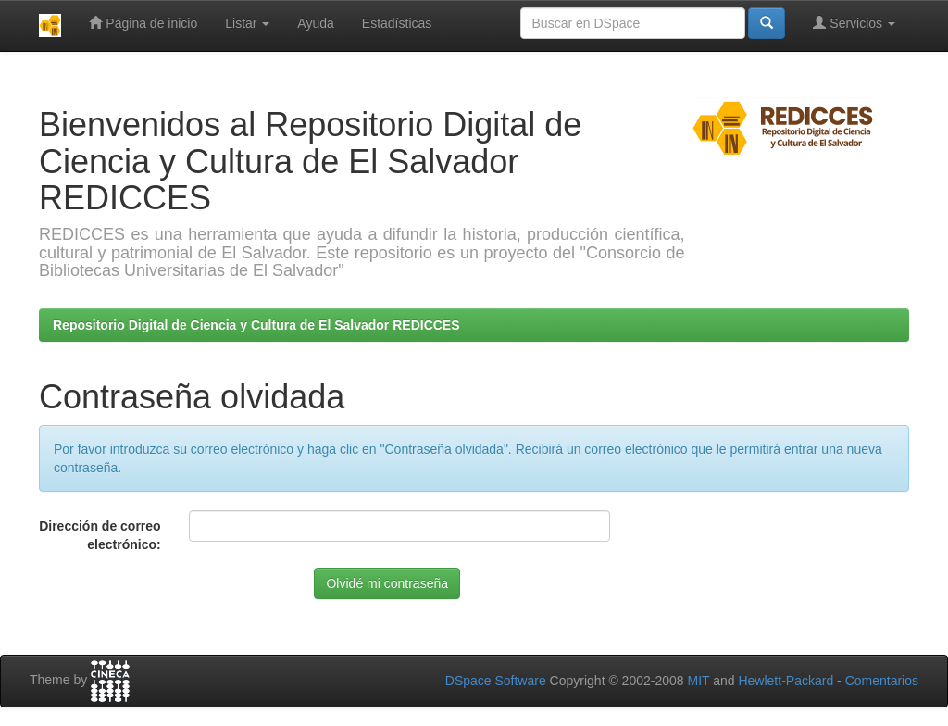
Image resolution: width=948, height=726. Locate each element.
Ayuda (315, 23)
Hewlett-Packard (785, 680)
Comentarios (881, 680)
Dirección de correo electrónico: (100, 535)
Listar (247, 23)
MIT (698, 680)
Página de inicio (143, 23)
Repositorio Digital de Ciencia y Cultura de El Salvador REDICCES (256, 325)
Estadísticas (396, 23)
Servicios (854, 23)
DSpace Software (495, 680)
